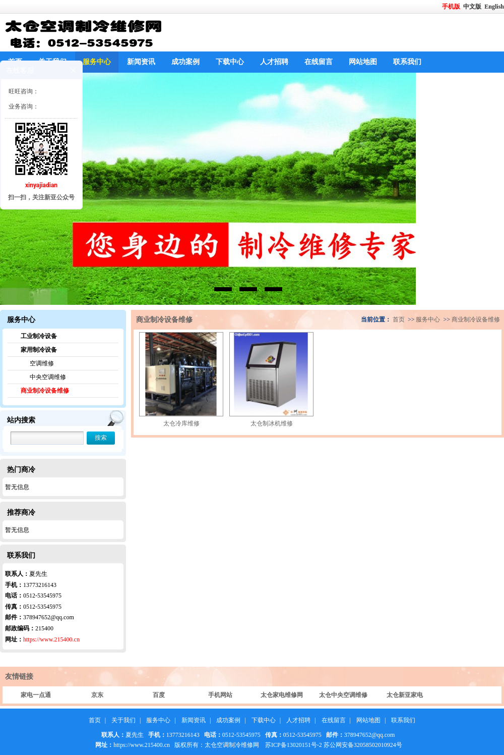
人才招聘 (274, 62)
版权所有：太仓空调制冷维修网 (216, 744)
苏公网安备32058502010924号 (363, 744)
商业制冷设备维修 (45, 390)
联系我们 (407, 62)
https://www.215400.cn (51, 639)
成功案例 (185, 62)
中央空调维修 (48, 377)
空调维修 (42, 363)
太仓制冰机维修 (271, 423)
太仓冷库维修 (181, 423)
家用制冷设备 (39, 349)
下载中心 (230, 62)
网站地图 (363, 62)
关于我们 (123, 720)
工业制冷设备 (39, 336)
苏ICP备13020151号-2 (293, 744)
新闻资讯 (141, 62)
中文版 (473, 6)
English (494, 6)
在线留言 (318, 62)
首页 (399, 319)
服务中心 (97, 62)
